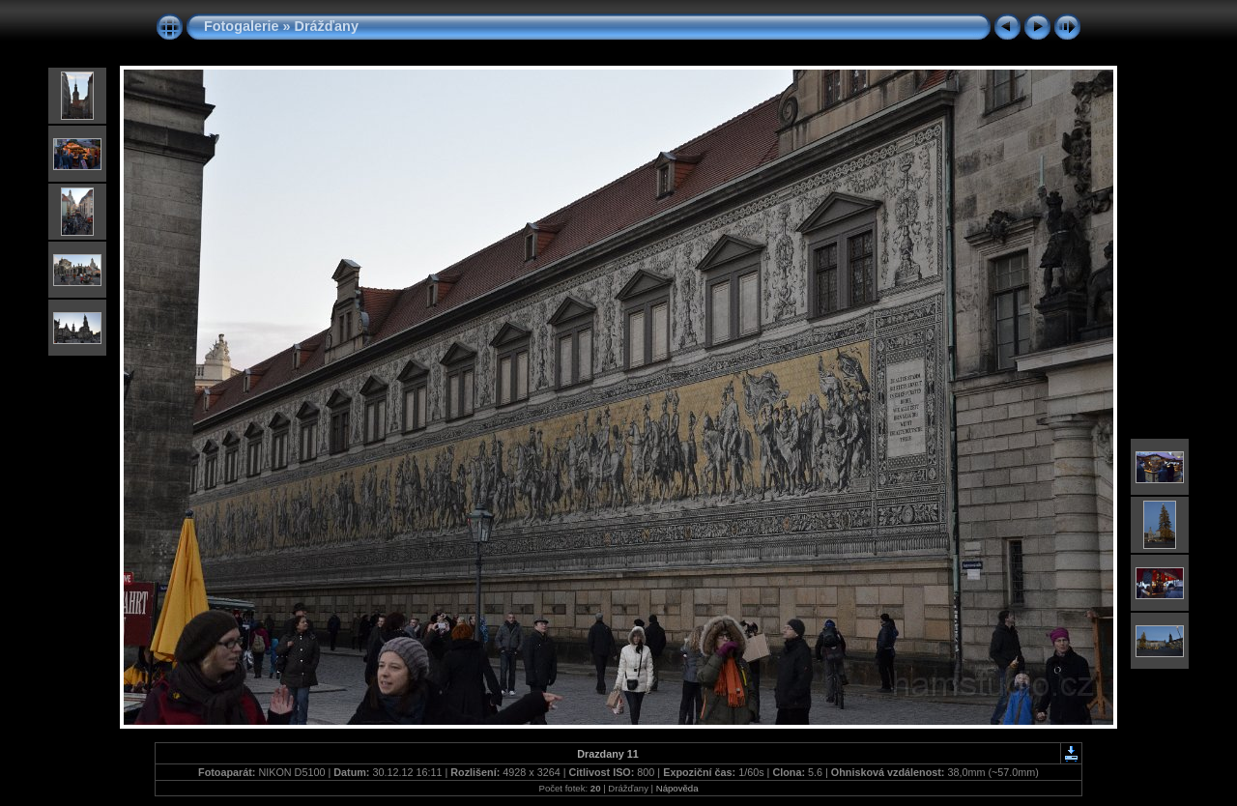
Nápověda (677, 788)
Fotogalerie (241, 26)
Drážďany (327, 26)
